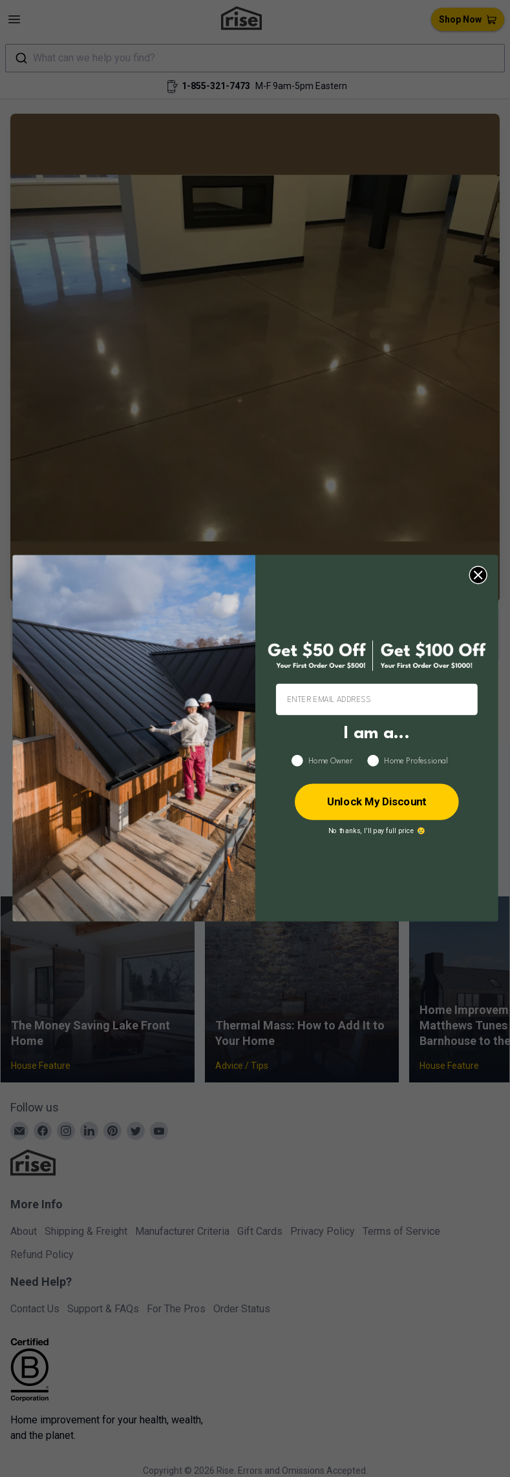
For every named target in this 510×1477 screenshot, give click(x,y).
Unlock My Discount (376, 802)
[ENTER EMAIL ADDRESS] (376, 700)
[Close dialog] (478, 575)
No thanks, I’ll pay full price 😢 (376, 831)
